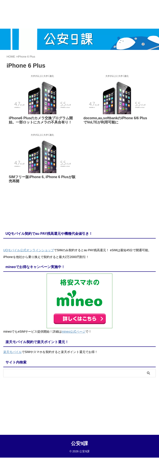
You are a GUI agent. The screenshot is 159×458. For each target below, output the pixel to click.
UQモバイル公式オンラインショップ (28, 250)
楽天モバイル (12, 351)
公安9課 (79, 400)
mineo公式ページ (73, 331)
